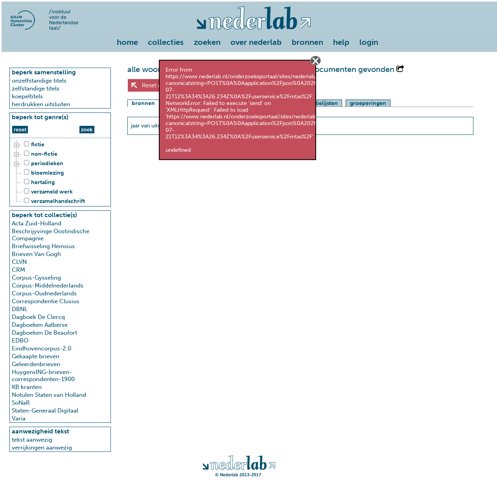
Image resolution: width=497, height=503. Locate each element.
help (341, 42)
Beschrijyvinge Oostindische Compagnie (50, 235)
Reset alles (155, 85)
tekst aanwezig (32, 439)
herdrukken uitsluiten (41, 104)
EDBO (20, 340)
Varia (19, 418)
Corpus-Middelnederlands (47, 285)
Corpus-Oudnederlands (44, 293)
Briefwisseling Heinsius (43, 246)
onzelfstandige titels (39, 80)
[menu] (249, 40)
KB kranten (27, 387)
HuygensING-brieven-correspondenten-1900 (43, 375)
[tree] (60, 173)
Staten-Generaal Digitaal (45, 410)
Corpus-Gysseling (36, 277)
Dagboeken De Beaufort (44, 332)
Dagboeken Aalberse (40, 324)
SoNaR (21, 402)
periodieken (42, 163)
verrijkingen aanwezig (42, 447)
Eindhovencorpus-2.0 (41, 348)
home (127, 42)
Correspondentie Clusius (45, 301)
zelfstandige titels (35, 88)
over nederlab (256, 42)
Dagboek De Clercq (38, 317)
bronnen (307, 42)
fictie (33, 144)
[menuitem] (129, 43)
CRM (18, 269)
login (368, 42)
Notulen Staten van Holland (49, 394)
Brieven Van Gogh (36, 254)
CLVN (19, 261)
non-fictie (39, 154)
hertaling (38, 182)
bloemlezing (43, 173)
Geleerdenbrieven (36, 364)
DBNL (20, 309)
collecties (166, 42)
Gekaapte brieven (35, 356)
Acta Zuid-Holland (36, 223)
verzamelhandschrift (53, 201)
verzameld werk (47, 192)
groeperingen (368, 103)
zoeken (207, 42)
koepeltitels (27, 96)
